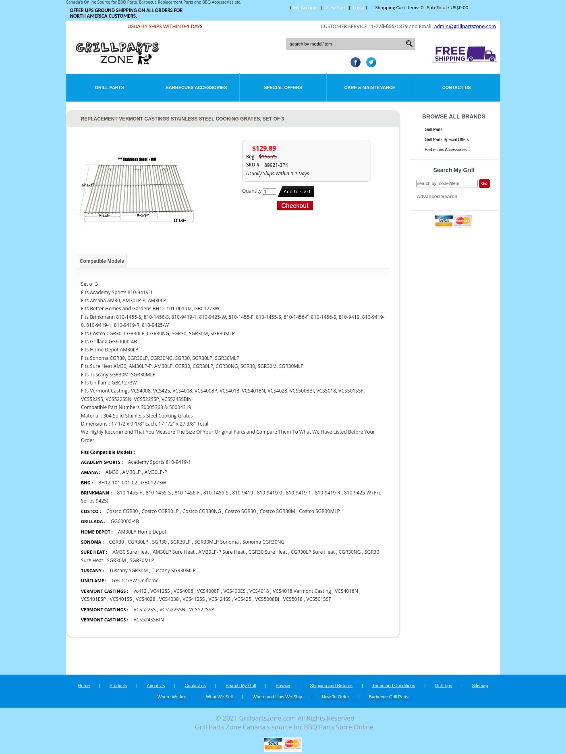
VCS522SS (145, 609)
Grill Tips (443, 685)
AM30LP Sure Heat (174, 551)
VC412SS (160, 591)
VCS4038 (169, 599)
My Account (305, 7)
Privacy (283, 685)
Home (83, 685)
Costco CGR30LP (160, 511)
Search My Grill (241, 685)
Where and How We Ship (277, 696)
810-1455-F (129, 492)
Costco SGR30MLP (319, 511)
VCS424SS (220, 599)
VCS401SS (121, 599)
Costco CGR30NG (201, 511)
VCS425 (242, 599)
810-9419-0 (269, 492)
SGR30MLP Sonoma (217, 541)
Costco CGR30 (122, 511)
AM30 (112, 472)
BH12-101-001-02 (117, 482)
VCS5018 (293, 599)
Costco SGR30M (277, 511)
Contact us (195, 685)
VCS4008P (208, 591)
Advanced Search (437, 196)
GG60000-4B (125, 521)
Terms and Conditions (393, 685)
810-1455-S (158, 492)
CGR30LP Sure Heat (313, 551)
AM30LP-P (156, 472)
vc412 (140, 591)
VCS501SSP (318, 599)
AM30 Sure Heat (130, 551)
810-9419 (242, 492)
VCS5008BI (267, 599)
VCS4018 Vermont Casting (302, 591)
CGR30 (116, 541)
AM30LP (131, 472)
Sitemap (480, 685)
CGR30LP (138, 541)
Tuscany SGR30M (128, 570)
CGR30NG (349, 551)
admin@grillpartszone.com (465, 26)
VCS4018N (346, 591)
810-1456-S (215, 492)
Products (118, 685)
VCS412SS (193, 599)
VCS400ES (234, 591)
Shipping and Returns (331, 685)
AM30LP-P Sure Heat (221, 551)
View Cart (336, 7)
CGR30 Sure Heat (268, 551)
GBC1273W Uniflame (135, 580)
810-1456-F (186, 492)
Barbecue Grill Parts (388, 696)
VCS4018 (259, 591)
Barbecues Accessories (196, 87)
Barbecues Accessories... (447, 149)
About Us (156, 685)
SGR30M (116, 560)
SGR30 (159, 541)
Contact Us (456, 87)
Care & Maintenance (370, 87)
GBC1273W (153, 482)
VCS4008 (183, 591)
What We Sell (220, 696)
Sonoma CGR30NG (263, 541)
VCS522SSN (172, 609)
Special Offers (283, 87)
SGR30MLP (142, 560)
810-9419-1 (298, 492)
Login (358, 7)
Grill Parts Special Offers (447, 139)
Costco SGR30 (240, 511)
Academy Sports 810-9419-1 (159, 462)
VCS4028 (145, 599)
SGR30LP (180, 541)
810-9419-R (327, 492)
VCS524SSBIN (149, 619)
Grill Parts (109, 87)
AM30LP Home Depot (142, 531)
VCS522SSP (201, 609)
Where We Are (172, 696)
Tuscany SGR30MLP (173, 570)
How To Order (335, 696)
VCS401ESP (94, 599)
